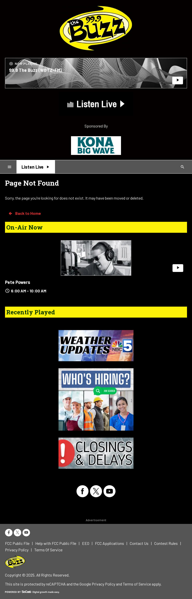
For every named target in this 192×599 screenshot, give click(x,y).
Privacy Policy (103, 584)
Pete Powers (17, 282)
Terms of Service (137, 584)
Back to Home (24, 213)
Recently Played (30, 312)
